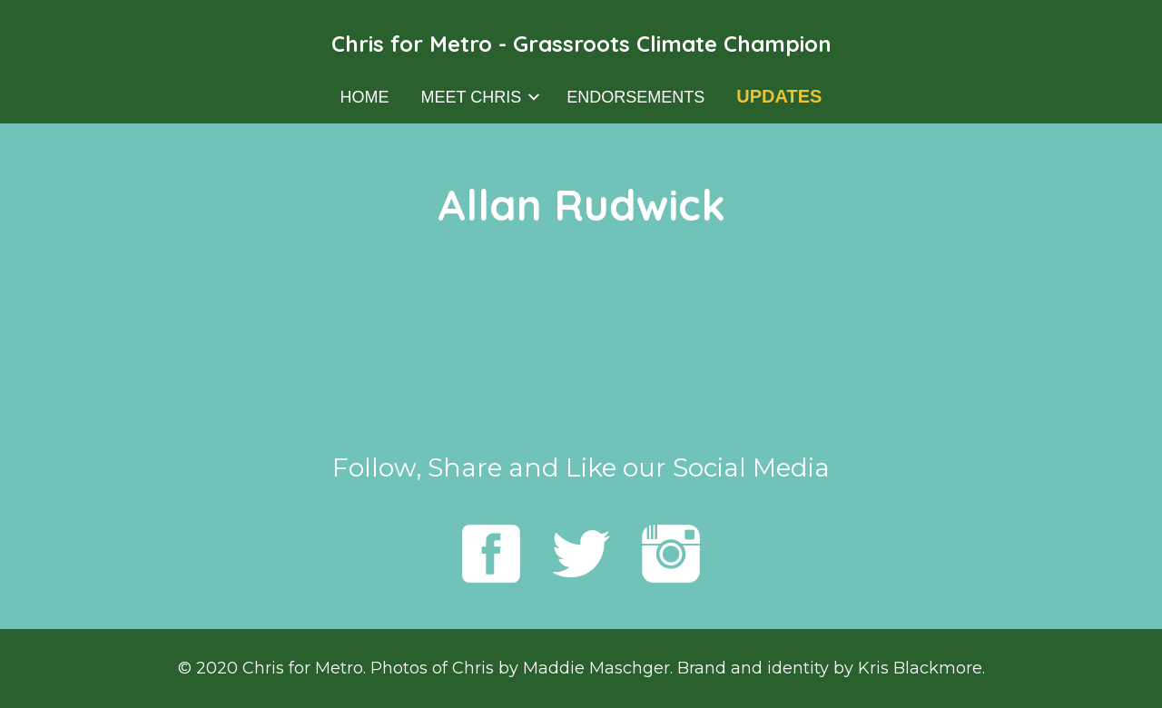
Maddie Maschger (596, 668)
